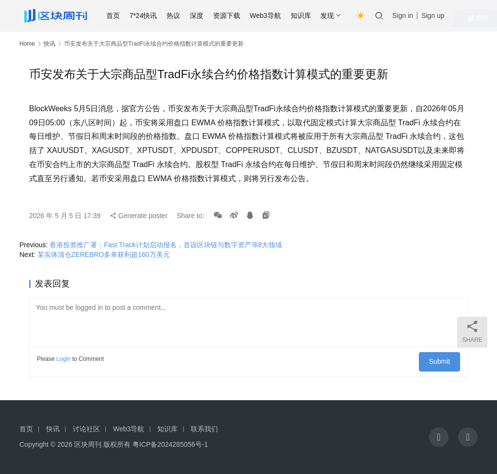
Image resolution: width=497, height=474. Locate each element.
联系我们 (204, 429)
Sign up (450, 15)
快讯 (49, 43)
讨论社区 (86, 429)
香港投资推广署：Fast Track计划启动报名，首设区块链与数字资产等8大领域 (166, 245)
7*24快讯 (161, 15)
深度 (214, 15)
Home (27, 43)
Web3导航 (282, 15)
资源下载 (244, 15)
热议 (191, 15)
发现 (345, 15)
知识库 (318, 15)
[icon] (438, 437)
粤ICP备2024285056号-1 (170, 444)
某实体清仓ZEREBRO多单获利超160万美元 (103, 254)
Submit (443, 359)
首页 (130, 15)
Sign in (420, 15)
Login (63, 359)
